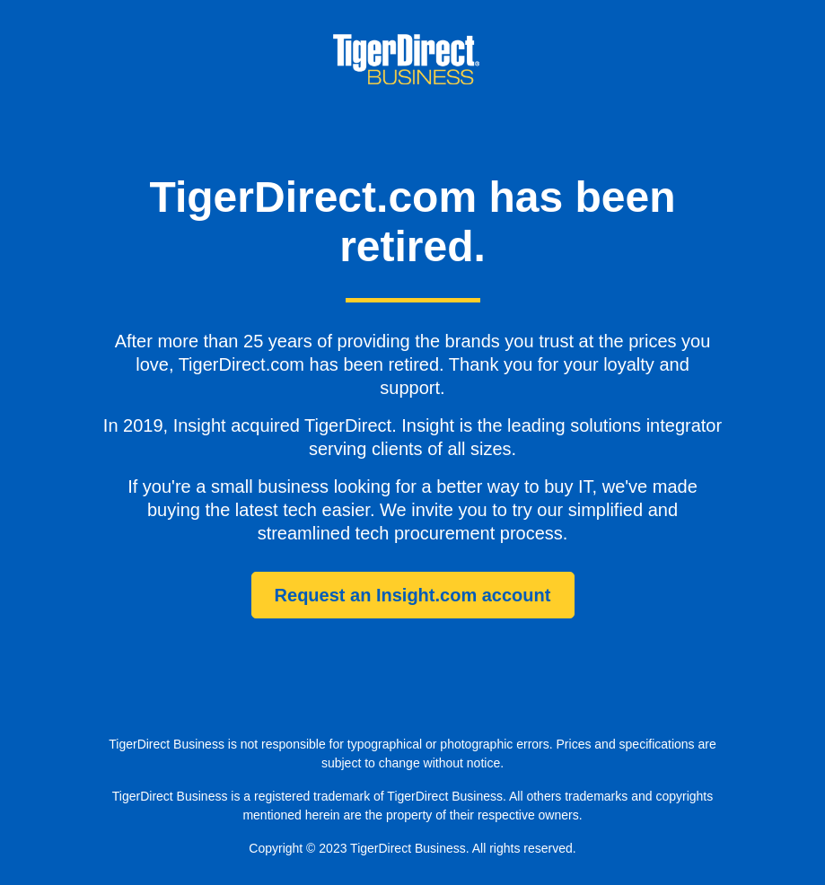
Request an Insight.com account (413, 595)
